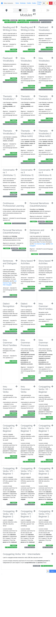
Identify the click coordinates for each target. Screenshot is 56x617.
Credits (29, 3)
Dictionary (23, 3)
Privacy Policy (39, 3)
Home (17, 3)
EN (50, 3)
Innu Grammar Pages (40, 244)
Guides (34, 3)
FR (54, 3)
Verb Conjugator (7, 285)
